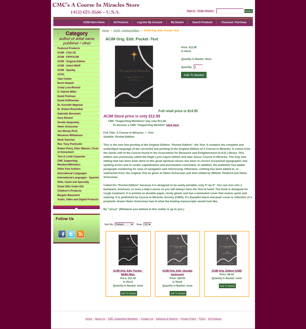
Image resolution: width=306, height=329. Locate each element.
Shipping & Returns (167, 318)
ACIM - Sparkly (66, 70)
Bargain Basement (68, 195)
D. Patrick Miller (66, 91)
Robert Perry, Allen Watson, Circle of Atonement (78, 150)
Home (105, 30)
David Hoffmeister (68, 100)
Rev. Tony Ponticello (69, 144)
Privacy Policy (188, 318)
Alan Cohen (64, 78)
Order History (205, 10)
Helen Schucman (67, 126)
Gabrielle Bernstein (69, 113)
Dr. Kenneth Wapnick (70, 104)
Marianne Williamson (70, 135)
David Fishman (66, 96)
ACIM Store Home (94, 22)
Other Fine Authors (69, 168)
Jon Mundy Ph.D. (67, 131)
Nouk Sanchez (66, 139)
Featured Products (68, 48)
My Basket (177, 22)
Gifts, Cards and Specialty (73, 182)
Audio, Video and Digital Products (77, 199)
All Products (121, 22)
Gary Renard (65, 117)
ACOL (61, 74)
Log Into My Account (149, 22)
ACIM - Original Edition (71, 61)
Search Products (202, 22)
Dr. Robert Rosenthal (70, 109)
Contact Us (147, 318)
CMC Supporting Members (123, 318)
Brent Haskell (65, 83)
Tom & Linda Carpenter (71, 156)
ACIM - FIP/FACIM (68, 56)
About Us (100, 318)
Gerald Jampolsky (68, 122)
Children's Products (69, 190)
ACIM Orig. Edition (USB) (227, 270)
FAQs (202, 318)
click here (172, 125)
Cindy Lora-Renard (68, 87)
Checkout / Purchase (233, 22)
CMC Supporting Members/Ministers (69, 162)
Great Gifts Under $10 (70, 186)
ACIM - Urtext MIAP (69, 65)
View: (139, 224)
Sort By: (109, 224)
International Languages (72, 173)
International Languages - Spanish (78, 177)
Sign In (191, 10)
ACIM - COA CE (66, 52)
